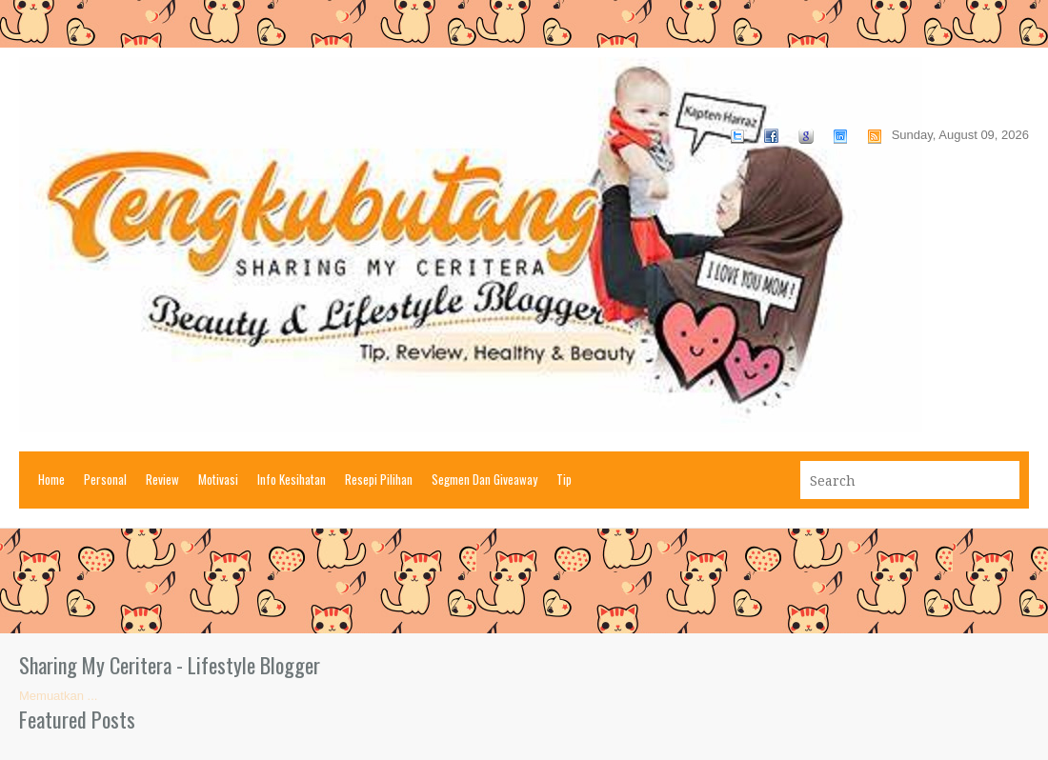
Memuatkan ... (58, 696)
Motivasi (218, 479)
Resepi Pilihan (379, 479)
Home (51, 479)
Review (162, 479)
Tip (564, 479)
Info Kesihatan (291, 479)
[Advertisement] (524, 581)
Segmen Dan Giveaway (484, 479)
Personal (105, 479)
